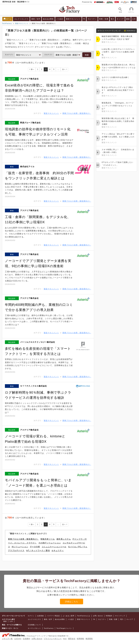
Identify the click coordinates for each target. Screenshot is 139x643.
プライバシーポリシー (53, 639)
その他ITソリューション (49, 543)
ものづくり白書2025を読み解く (118, 79)
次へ (63, 69)
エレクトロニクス (21, 19)
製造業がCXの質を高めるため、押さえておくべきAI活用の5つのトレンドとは (118, 68)
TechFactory (7, 23)
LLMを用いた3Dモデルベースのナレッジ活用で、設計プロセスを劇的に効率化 (118, 53)
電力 (112, 19)
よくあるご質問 (68, 616)
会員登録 (40, 616)
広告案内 (26, 639)
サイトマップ (120, 616)
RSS (65, 639)
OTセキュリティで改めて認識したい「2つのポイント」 (118, 165)
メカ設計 (59, 19)
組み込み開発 (48, 19)
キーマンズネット (34, 628)
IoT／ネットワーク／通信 (38, 550)
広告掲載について (34, 625)
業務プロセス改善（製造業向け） (76, 113)
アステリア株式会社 (29, 79)
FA (84, 19)
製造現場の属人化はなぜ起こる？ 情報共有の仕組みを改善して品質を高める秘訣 (118, 122)
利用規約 (109, 616)
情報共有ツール (47, 539)
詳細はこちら (71, 601)
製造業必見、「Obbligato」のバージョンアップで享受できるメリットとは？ (118, 107)
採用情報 (80, 639)
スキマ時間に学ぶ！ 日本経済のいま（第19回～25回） (118, 153)
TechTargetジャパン (64, 628)
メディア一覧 (7, 639)
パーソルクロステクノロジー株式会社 (37, 342)
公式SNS (17, 639)
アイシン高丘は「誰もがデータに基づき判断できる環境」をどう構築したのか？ (118, 138)
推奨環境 (89, 639)
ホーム (8, 19)
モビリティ (92, 19)
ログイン (31, 616)
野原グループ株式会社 (30, 123)
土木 (134, 19)
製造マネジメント (73, 19)
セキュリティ (58, 550)
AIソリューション (20, 547)
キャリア (120, 19)
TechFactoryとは (83, 616)
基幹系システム (63, 539)
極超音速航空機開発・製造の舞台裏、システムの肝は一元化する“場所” (118, 39)
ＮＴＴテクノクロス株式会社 (33, 386)
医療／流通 (103, 19)
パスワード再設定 (53, 616)
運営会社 (71, 639)
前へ (32, 69)
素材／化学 (35, 19)
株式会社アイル (27, 166)
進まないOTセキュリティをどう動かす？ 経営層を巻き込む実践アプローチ (118, 91)
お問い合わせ (98, 616)
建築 (128, 19)
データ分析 (35, 547)
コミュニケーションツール (54, 547)
